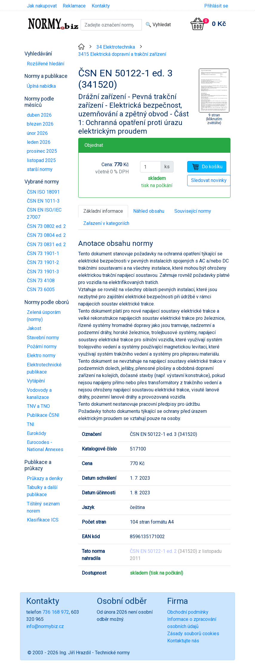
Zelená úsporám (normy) (44, 315)
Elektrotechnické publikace (44, 368)
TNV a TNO (38, 406)
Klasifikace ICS (43, 520)
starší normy (40, 169)
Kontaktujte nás (183, 641)
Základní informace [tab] (103, 211)
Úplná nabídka (41, 86)
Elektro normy (41, 355)
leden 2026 (38, 142)
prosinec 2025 (42, 151)
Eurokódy (36, 433)
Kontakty (101, 6)
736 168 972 (55, 612)
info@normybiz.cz (45, 626)
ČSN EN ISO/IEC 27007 (44, 213)
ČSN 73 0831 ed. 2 (46, 244)
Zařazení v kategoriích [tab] (106, 223)
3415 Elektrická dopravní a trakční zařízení (122, 54)
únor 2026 (37, 133)
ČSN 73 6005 (41, 289)
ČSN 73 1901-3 (43, 271)
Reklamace (74, 6)
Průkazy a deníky (45, 478)
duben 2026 (39, 115)
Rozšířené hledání (45, 64)
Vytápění (36, 381)
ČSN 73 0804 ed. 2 (46, 235)
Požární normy (42, 346)
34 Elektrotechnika (115, 47)
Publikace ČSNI (43, 415)
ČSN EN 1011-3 (43, 201)
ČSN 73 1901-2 (43, 262)
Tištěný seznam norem (43, 507)
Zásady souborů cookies (193, 633)
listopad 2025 (41, 160)
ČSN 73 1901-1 (43, 253)
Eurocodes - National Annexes (45, 445)
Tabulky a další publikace (42, 491)
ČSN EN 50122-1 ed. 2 (153, 551)
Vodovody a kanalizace (39, 393)
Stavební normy (43, 337)
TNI (30, 424)
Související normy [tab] (192, 211)
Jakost (34, 328)
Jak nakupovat (42, 6)
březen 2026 (40, 124)
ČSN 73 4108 (41, 280)
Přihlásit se (216, 6)
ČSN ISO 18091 (43, 192)
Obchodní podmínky (187, 612)
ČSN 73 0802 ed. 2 (46, 226)
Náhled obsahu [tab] (148, 211)
